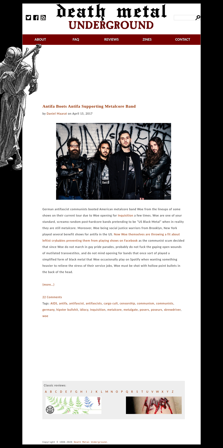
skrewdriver (172, 310)
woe (45, 316)
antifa (63, 303)
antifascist (76, 303)
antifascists (94, 303)
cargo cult (111, 303)
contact (182, 39)
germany (48, 310)
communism (145, 303)
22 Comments (52, 297)
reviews (111, 39)
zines (147, 39)
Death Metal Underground (90, 442)
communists (164, 303)
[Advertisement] (115, 74)
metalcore (114, 310)
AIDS (54, 303)
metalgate (131, 310)
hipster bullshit (67, 310)
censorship (127, 303)
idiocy (84, 310)
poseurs (156, 310)
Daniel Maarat (57, 113)
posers (144, 310)
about (40, 39)
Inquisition (125, 215)
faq (76, 39)
